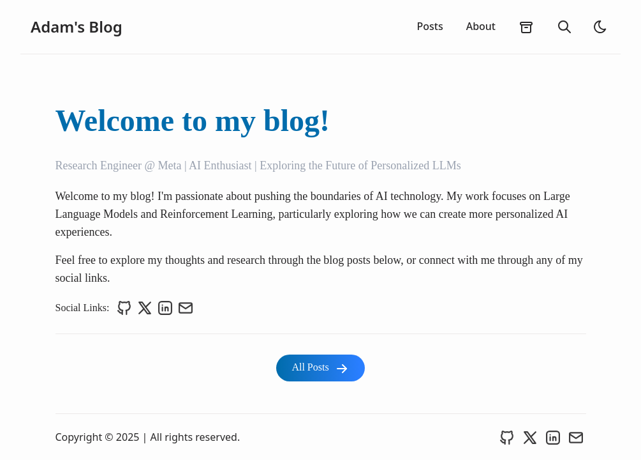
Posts (429, 26)
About (481, 26)
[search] (564, 27)
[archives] (526, 27)
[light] (600, 27)
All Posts (320, 368)
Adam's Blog (76, 26)
